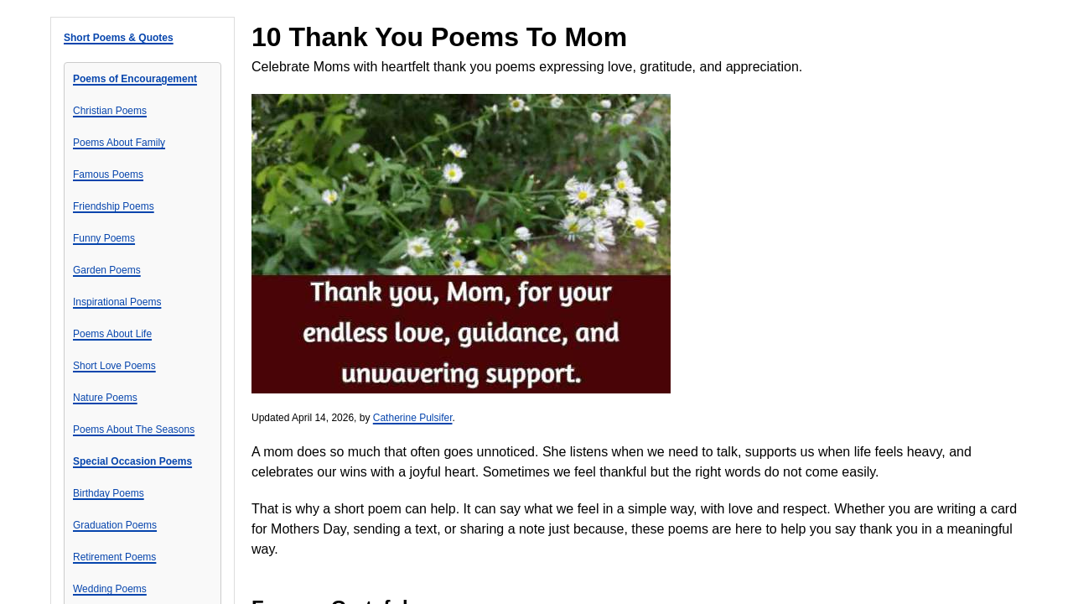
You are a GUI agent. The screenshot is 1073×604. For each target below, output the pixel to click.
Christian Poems (110, 111)
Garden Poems (107, 270)
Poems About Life (112, 334)
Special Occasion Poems (132, 461)
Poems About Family (119, 142)
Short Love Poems (114, 366)
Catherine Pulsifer (413, 418)
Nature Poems (105, 398)
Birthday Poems (108, 493)
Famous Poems (108, 174)
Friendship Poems (113, 206)
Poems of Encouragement (135, 79)
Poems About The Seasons (133, 429)
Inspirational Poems (117, 302)
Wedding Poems (110, 589)
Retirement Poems (114, 557)
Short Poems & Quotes (119, 38)
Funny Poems (104, 238)
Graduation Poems (115, 525)
